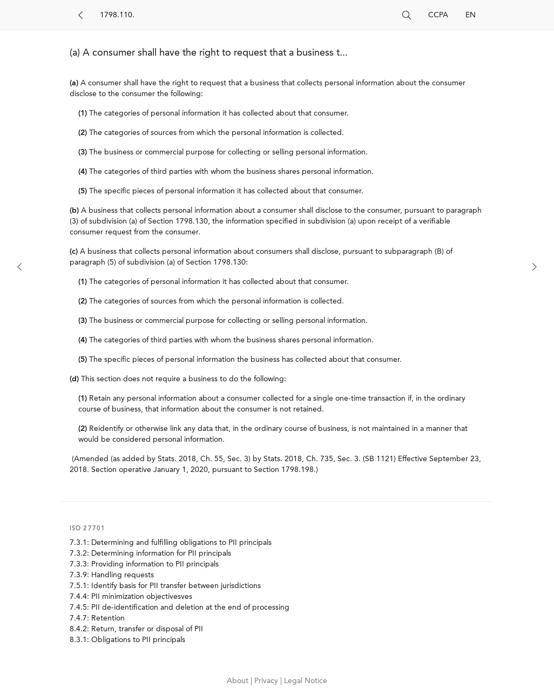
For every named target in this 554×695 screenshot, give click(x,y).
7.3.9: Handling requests (112, 575)
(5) (82, 191)
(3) (82, 152)
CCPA (438, 15)
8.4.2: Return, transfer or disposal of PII (136, 629)
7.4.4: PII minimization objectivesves (131, 596)
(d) (74, 379)
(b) (74, 210)
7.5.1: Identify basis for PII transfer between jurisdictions (165, 586)
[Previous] (19, 266)
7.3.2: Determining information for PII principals (150, 553)
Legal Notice (305, 681)
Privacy (267, 681)
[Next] (534, 266)
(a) (74, 83)
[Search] (247, 15)
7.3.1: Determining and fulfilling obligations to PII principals (171, 542)
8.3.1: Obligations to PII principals (127, 640)
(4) (82, 172)
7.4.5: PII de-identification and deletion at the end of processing (179, 607)
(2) (82, 133)
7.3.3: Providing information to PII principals (144, 564)
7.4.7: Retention (97, 618)
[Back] (80, 15)
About (239, 681)
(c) (74, 251)
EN (470, 15)
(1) (82, 113)
